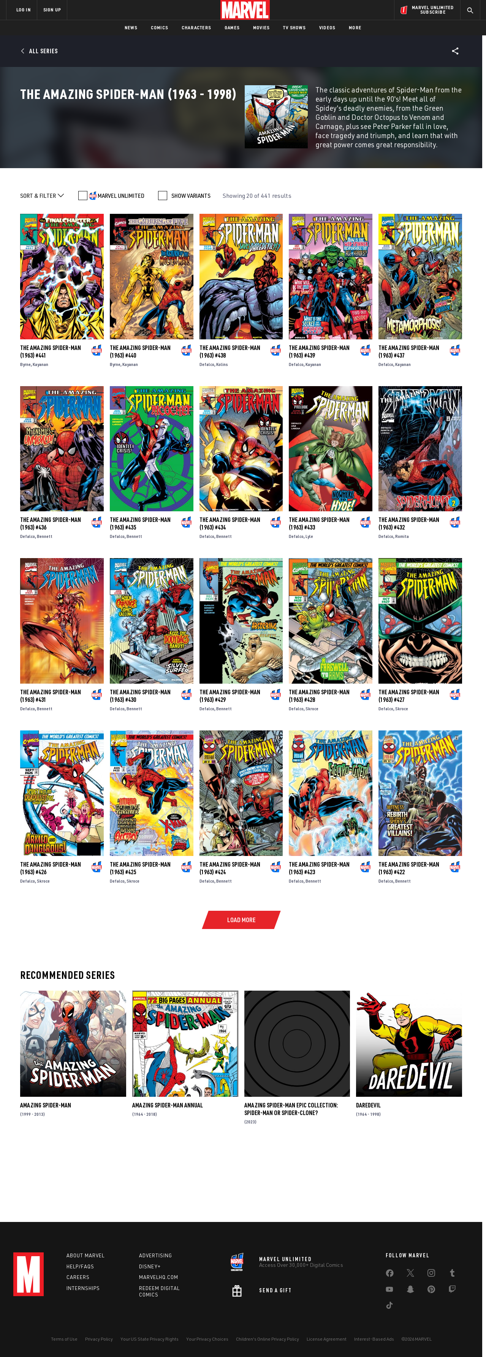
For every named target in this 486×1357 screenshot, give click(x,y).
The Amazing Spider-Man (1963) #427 (408, 762)
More (355, 27)
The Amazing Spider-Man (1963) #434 (229, 590)
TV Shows (294, 27)
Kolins (222, 431)
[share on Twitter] (410, 1274)
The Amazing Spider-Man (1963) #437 (408, 418)
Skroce (312, 775)
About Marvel (85, 1255)
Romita (402, 603)
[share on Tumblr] (452, 1274)
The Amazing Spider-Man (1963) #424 (229, 934)
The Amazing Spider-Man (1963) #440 (140, 418)
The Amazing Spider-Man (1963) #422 (408, 934)
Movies (261, 27)
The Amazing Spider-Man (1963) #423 (319, 934)
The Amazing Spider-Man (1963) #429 (229, 762)
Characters (196, 27)
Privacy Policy (99, 1339)
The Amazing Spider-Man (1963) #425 (140, 934)
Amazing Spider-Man (45, 1172)
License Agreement (327, 1339)
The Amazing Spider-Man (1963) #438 (229, 418)
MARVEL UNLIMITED (121, 262)
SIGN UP (52, 10)
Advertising (155, 1255)
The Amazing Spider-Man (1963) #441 (50, 418)
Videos (327, 27)
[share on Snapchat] (410, 1291)
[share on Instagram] (431, 1274)
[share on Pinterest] (431, 1291)
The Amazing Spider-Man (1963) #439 (319, 418)
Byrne (25, 431)
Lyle (309, 603)
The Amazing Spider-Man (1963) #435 (140, 590)
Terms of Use (64, 1339)
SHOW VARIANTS (191, 262)
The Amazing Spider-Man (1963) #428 (319, 762)
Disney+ (150, 1266)
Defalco (206, 431)
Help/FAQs (80, 1266)
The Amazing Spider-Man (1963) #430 (140, 762)
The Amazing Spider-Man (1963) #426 (50, 934)
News (131, 27)
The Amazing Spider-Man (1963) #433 (319, 590)
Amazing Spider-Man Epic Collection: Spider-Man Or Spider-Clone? (291, 1175)
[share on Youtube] (389, 1291)
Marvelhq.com (158, 1277)
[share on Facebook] (390, 1275)
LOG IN (23, 10)
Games (232, 27)
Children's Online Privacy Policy (267, 1339)
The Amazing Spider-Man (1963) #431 (50, 762)
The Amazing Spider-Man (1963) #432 (408, 590)
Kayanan (40, 431)
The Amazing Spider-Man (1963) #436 (50, 590)
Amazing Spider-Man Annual (167, 1172)
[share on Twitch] (452, 1291)
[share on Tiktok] (389, 1307)
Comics (159, 27)
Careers (78, 1277)
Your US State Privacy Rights (149, 1339)
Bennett (44, 603)
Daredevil (368, 1172)
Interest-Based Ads (374, 1339)
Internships (83, 1288)
